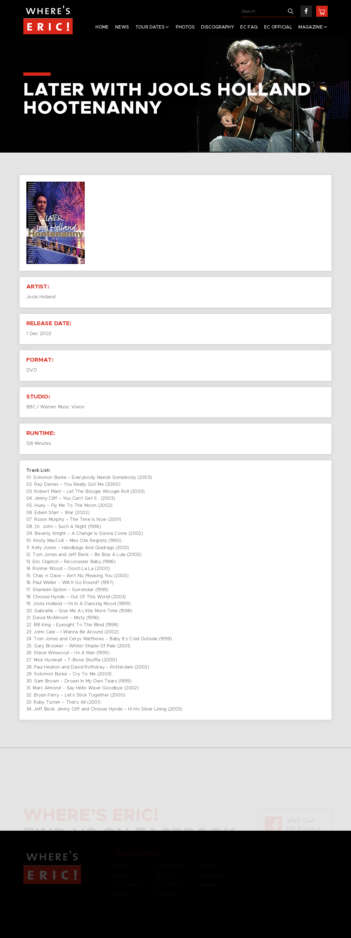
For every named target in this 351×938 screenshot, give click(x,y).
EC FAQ (248, 27)
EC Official (278, 27)
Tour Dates (150, 27)
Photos (185, 27)
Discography (217, 27)
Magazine (310, 27)
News (122, 27)
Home (102, 27)
